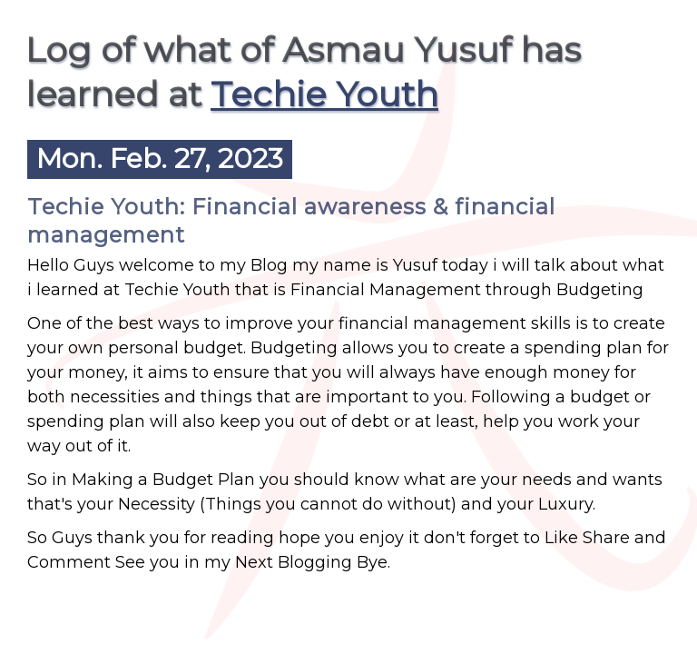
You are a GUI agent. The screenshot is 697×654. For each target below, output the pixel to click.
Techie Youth (324, 94)
